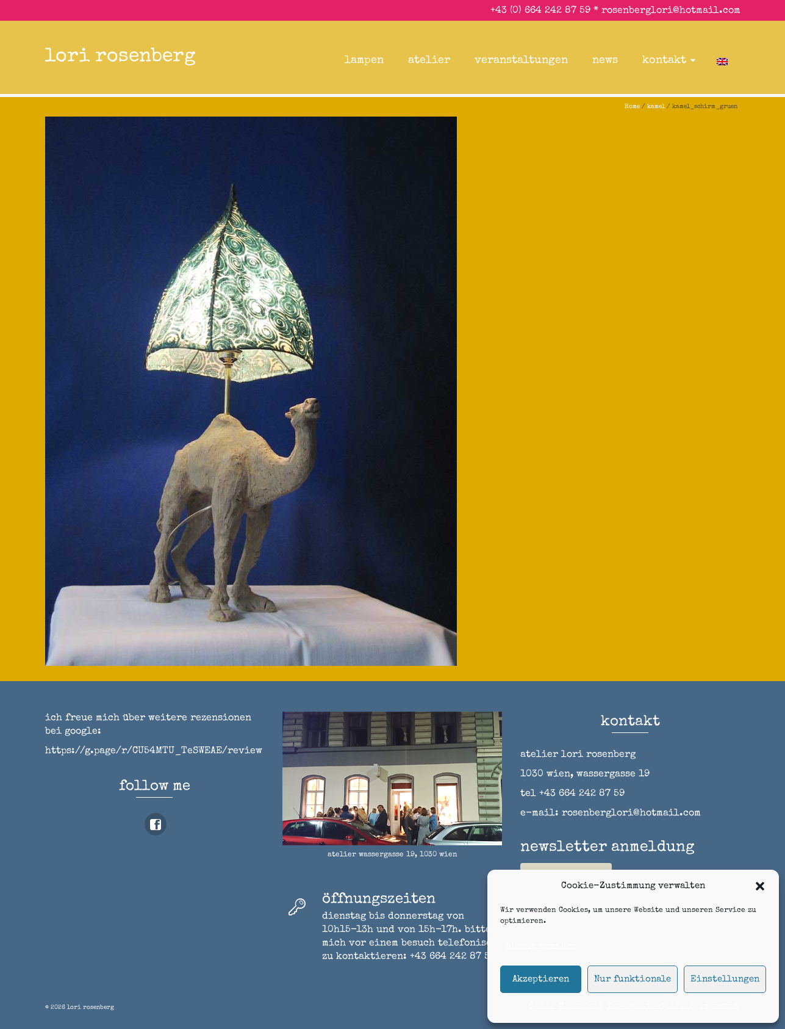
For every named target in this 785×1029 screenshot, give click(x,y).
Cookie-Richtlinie (565, 1006)
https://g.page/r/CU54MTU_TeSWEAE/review (153, 751)
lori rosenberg (120, 57)
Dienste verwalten (541, 946)
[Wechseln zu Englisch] (722, 60)
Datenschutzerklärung (650, 1006)
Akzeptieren (540, 979)
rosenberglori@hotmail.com (670, 11)
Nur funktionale (632, 979)
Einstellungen (724, 979)
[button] (760, 886)
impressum (718, 1006)
